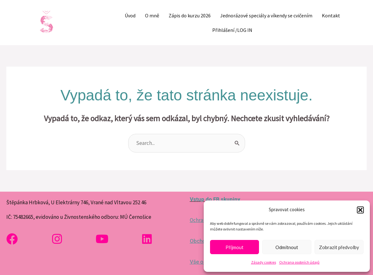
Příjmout (235, 247)
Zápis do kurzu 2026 (190, 15)
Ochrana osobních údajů (299, 262)
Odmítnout (286, 247)
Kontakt (331, 15)
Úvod (130, 15)
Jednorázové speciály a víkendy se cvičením (266, 15)
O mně (152, 15)
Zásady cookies (263, 262)
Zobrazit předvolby (339, 247)
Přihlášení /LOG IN (232, 30)
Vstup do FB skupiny (215, 199)
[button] (360, 210)
